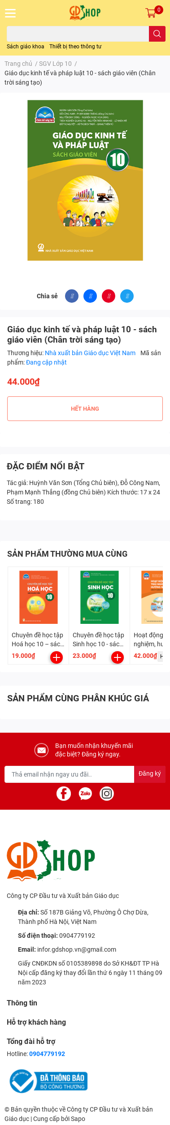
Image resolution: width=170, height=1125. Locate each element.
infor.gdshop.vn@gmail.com (76, 949)
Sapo (78, 1118)
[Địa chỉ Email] (85, 774)
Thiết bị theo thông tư (75, 46)
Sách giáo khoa (25, 46)
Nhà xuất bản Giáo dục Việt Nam (91, 352)
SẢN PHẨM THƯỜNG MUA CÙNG (67, 553)
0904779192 (77, 935)
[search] (157, 34)
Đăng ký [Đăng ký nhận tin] (150, 773)
